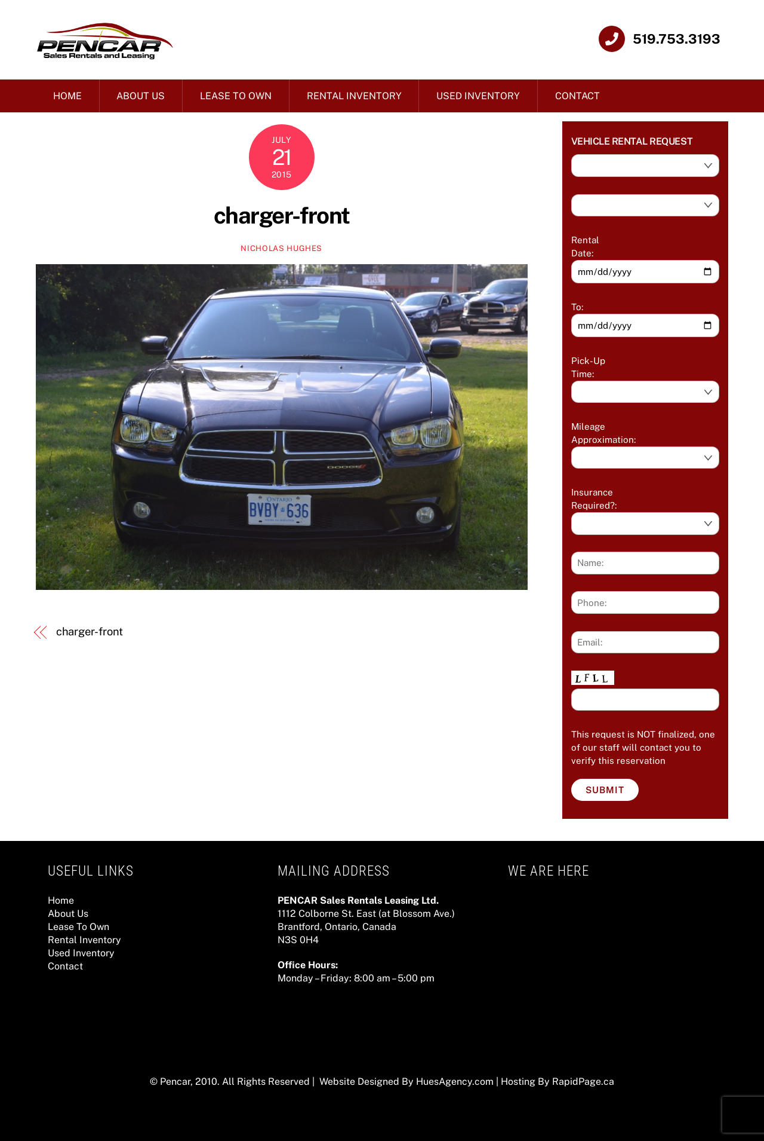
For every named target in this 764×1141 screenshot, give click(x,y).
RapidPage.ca (583, 1081)
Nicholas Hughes (281, 248)
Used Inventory (478, 96)
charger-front (282, 215)
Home (67, 96)
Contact (577, 96)
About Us (140, 96)
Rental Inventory (354, 96)
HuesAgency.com (455, 1081)
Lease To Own (236, 96)
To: (577, 307)
